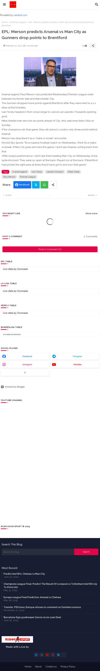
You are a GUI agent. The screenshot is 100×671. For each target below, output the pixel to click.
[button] (96, 4)
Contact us (51, 666)
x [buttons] (25, 373)
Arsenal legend (19, 172)
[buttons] (36, 655)
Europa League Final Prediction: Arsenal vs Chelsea (32, 597)
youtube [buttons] (77, 364)
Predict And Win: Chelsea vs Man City (24, 574)
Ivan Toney (37, 172)
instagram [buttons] (27, 364)
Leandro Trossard (55, 172)
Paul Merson (9, 177)
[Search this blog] (38, 552)
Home (5, 22)
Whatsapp (44, 184)
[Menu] (4, 4)
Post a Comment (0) (50, 249)
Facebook (24, 184)
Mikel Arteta (73, 172)
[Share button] (53, 184)
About (38, 666)
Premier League (18, 22)
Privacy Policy (68, 666)
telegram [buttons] (77, 356)
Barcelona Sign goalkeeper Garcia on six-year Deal (32, 617)
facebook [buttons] (27, 356)
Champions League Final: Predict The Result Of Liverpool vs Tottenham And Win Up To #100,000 (50, 585)
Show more (92, 213)
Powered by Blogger (13, 386)
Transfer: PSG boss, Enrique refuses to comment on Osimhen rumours (42, 607)
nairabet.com (20, 15)
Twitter (36, 184)
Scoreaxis (22, 269)
